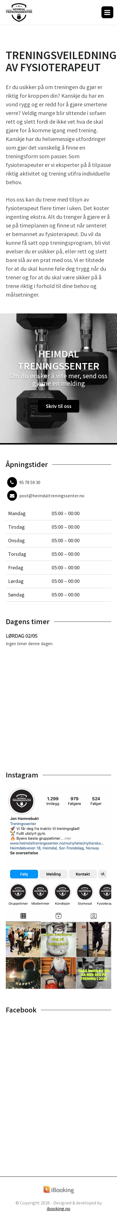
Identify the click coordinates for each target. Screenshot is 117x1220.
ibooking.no (58, 1208)
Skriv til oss (58, 406)
